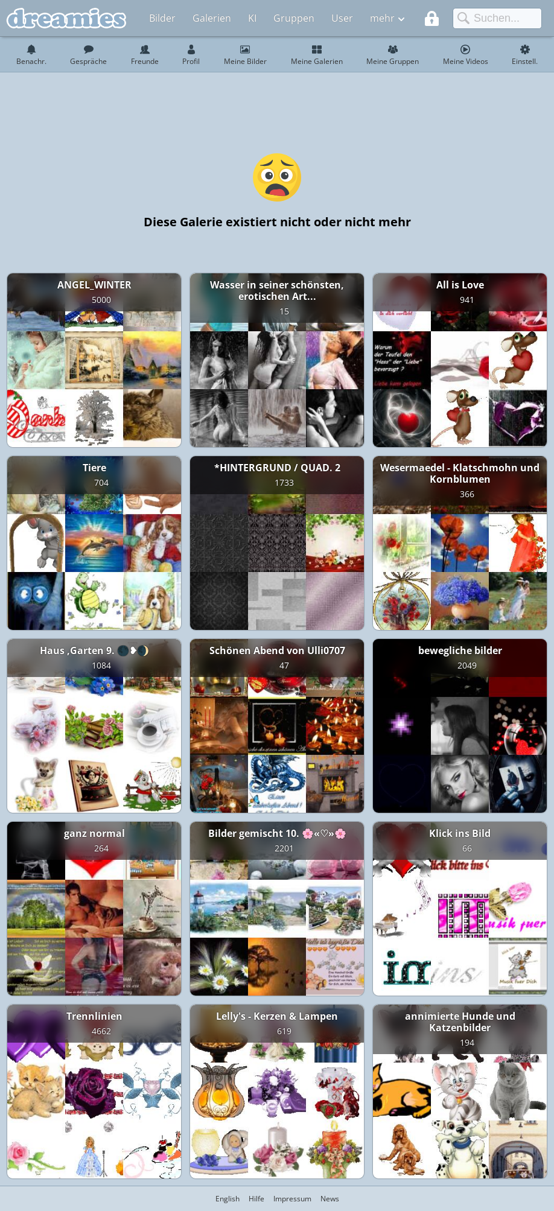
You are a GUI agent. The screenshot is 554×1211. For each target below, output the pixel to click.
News (329, 1199)
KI (252, 18)
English (227, 1199)
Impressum (292, 1199)
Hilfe (256, 1199)
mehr (382, 18)
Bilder (162, 18)
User (342, 18)
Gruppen (293, 18)
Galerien (212, 18)
